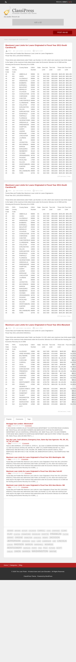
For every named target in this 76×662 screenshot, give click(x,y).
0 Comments (28, 425)
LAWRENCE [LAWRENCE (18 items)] (46, 541)
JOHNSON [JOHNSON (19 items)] (26, 541)
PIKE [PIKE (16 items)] (40, 548)
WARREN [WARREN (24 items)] (26, 551)
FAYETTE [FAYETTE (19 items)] (45, 534)
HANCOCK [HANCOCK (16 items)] (37, 537)
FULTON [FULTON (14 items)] (65, 534)
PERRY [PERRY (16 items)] (34, 548)
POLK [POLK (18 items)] (45, 548)
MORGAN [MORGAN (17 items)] (27, 548)
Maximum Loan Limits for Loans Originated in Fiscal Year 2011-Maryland (37, 325)
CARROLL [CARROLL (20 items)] (41, 531)
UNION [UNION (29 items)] (17, 551)
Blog (20, 565)
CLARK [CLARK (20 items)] (64, 531)
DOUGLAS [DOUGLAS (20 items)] (36, 534)
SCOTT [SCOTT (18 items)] (59, 548)
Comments (19, 419)
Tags (29, 419)
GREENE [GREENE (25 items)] (19, 537)
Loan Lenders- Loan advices (23, 51)
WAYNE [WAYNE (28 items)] (53, 551)
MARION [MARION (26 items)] (29, 544)
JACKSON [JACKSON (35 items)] (55, 537)
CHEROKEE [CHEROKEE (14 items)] (56, 531)
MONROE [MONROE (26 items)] (49, 544)
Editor (9, 51)
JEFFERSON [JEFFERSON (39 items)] (13, 541)
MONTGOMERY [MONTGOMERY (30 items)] (14, 548)
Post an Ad (62, 32)
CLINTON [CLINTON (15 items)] (17, 534)
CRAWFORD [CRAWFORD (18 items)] (26, 534)
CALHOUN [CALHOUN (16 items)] (32, 531)
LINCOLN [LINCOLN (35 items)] (61, 541)
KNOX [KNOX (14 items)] (33, 541)
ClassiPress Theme (30, 576)
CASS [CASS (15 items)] (49, 531)
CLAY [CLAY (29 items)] (9, 534)
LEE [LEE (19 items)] (54, 541)
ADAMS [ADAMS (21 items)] (10, 531)
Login (69, 2)
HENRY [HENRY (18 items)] (45, 537)
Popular (9, 419)
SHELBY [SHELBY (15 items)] (10, 551)
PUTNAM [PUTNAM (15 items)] (52, 548)
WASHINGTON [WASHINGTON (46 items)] (40, 551)
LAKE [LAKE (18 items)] (39, 541)
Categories (13, 565)
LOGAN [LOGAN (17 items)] (10, 544)
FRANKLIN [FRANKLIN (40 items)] (55, 534)
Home (6, 39)
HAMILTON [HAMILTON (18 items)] (28, 537)
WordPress (48, 576)
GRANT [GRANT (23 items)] (10, 537)
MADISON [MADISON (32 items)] (19, 544)
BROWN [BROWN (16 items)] (17, 531)
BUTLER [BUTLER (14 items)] (24, 531)
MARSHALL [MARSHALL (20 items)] (38, 544)
